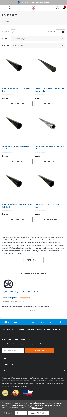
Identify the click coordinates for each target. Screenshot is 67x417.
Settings (8, 413)
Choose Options (17, 103)
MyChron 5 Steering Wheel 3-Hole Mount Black (20, 292)
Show (4, 39)
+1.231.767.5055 (53, 329)
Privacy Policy (37, 407)
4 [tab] (36, 310)
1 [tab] (30, 310)
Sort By (5, 45)
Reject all (21, 413)
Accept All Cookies (38, 413)
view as (51, 32)
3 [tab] (34, 310)
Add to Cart (49, 103)
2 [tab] (32, 310)
